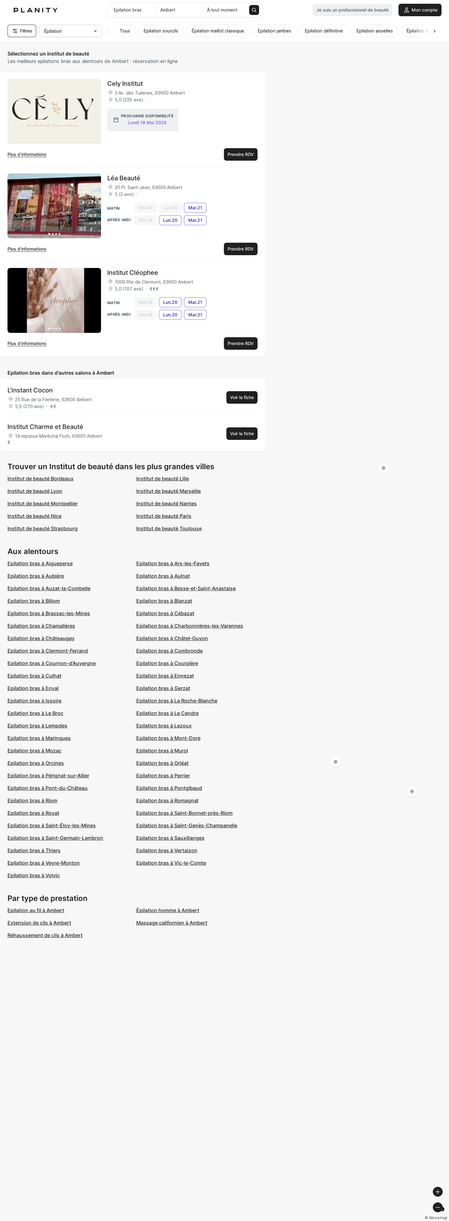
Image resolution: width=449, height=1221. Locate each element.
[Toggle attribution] (442, 1215)
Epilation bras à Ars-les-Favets (173, 563)
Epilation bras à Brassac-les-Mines (48, 613)
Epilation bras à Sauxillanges (170, 838)
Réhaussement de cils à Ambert (45, 935)
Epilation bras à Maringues (39, 738)
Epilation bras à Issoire (34, 701)
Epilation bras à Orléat (162, 763)
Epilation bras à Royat (33, 813)
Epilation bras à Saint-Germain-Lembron (55, 838)
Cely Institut (125, 83)
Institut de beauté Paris (163, 516)
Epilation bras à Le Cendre (167, 713)
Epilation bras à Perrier (163, 775)
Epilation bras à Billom (33, 601)
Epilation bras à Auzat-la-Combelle (48, 588)
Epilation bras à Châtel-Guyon (172, 638)
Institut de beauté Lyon (34, 491)
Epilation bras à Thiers (33, 850)
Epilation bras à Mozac (34, 750)
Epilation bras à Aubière (35, 576)
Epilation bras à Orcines (35, 763)
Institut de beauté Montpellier (42, 503)
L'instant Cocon (30, 390)
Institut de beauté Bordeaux (40, 478)
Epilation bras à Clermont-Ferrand (47, 651)
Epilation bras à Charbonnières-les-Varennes (189, 626)
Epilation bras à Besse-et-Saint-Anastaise (186, 588)
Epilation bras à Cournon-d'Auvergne (51, 663)
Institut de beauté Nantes (166, 503)
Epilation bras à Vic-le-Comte (171, 863)
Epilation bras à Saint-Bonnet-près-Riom (184, 813)
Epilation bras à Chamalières (41, 626)
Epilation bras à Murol (162, 750)
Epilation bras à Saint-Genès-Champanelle (186, 825)
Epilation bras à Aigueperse (40, 563)
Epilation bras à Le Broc (35, 713)
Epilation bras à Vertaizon (166, 850)
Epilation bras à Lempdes (37, 725)
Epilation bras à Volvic (33, 875)
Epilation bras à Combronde (169, 651)
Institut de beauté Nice (34, 516)
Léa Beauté (123, 178)
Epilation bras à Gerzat (163, 688)
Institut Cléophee (132, 272)
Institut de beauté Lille (162, 478)
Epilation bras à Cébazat (165, 613)
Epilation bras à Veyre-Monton (43, 863)
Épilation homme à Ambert (167, 910)
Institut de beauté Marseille (168, 491)
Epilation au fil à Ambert (35, 910)
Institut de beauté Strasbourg (42, 528)
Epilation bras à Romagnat (167, 800)
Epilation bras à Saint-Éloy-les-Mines (51, 825)
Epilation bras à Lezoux (164, 725)
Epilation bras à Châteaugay (41, 638)
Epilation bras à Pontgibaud (169, 788)
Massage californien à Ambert (171, 923)
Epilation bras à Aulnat (163, 576)
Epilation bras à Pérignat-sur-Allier (48, 775)
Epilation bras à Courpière (167, 663)
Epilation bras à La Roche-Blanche (176, 701)
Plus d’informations (26, 154)
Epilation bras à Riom (32, 800)
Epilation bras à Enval (33, 688)
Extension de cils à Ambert (39, 923)
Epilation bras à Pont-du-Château (47, 788)
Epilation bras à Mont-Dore (168, 738)
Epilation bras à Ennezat (165, 676)
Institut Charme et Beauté (45, 427)
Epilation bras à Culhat (34, 676)
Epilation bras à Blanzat (164, 601)
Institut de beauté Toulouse (169, 528)
